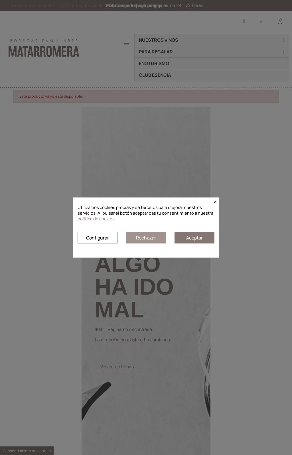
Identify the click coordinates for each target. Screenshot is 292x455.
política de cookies (96, 219)
